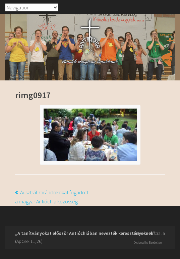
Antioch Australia (149, 233)
